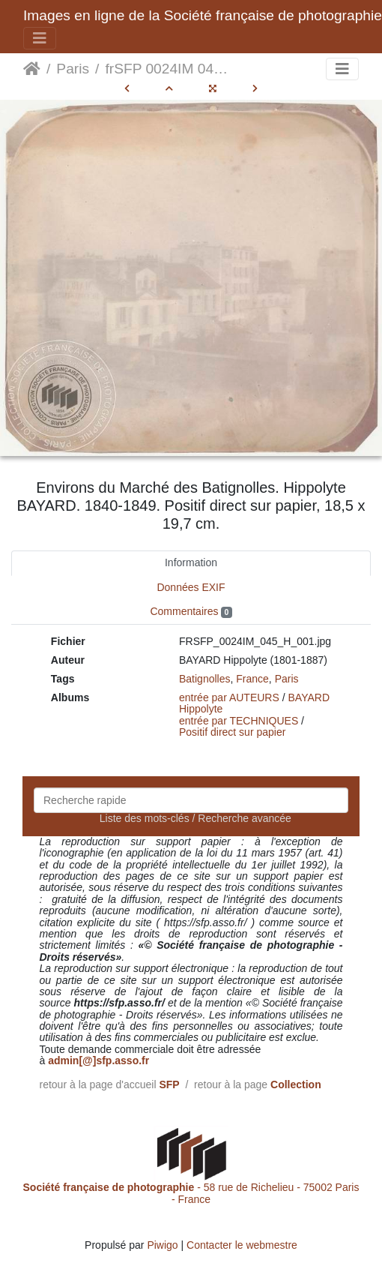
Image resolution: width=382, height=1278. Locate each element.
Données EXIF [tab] (191, 587)
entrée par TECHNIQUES (238, 721)
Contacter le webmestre (242, 1245)
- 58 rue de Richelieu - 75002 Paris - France (191, 1192)
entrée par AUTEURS (229, 698)
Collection (295, 1084)
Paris (72, 68)
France (252, 679)
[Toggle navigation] (39, 38)
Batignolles (205, 679)
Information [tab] (191, 562)
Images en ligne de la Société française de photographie (202, 15)
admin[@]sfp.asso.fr (98, 1060)
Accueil (31, 69)
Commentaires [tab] (190, 611)
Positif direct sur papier (232, 732)
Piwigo (162, 1245)
